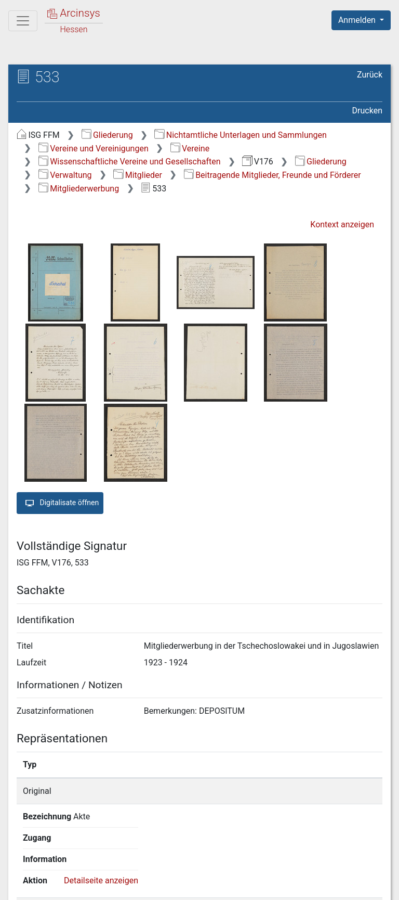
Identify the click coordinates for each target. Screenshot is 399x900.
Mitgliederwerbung (78, 189)
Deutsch (62, 866)
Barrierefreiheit (288, 886)
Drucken (367, 110)
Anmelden (358, 20)
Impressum (364, 886)
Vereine (190, 148)
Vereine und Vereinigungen (93, 148)
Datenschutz (208, 886)
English (23, 866)
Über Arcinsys (131, 886)
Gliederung (107, 135)
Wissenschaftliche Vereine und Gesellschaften (129, 161)
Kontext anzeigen (342, 224)
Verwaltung (65, 175)
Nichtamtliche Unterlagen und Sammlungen (240, 135)
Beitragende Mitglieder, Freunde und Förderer (272, 175)
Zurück (369, 75)
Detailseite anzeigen (330, 791)
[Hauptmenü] (22, 20)
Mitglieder (137, 175)
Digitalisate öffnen (60, 503)
